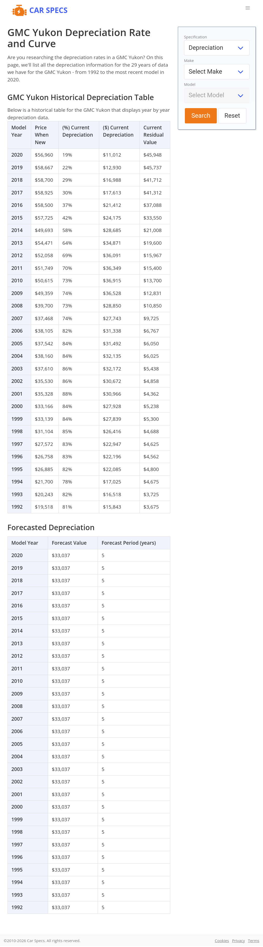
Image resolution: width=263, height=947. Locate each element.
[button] (248, 8)
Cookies (222, 940)
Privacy (238, 940)
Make (189, 60)
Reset (232, 115)
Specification (195, 36)
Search (200, 115)
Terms (253, 940)
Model (189, 84)
